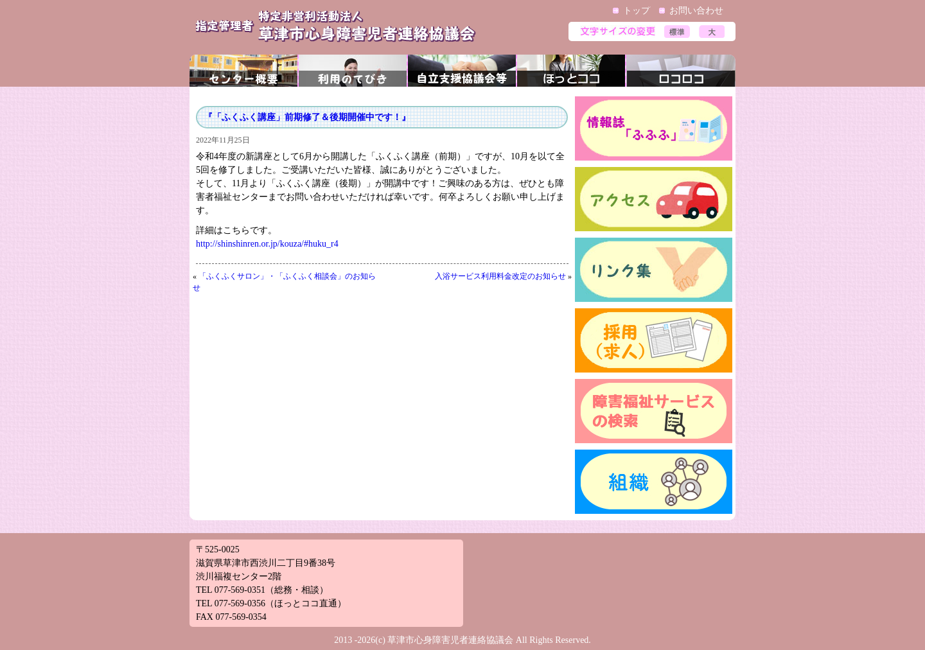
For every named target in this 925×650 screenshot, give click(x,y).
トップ (636, 10)
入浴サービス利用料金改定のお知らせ (500, 276)
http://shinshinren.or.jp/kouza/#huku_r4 (267, 244)
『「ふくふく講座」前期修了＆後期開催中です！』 (307, 117)
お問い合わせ (696, 10)
